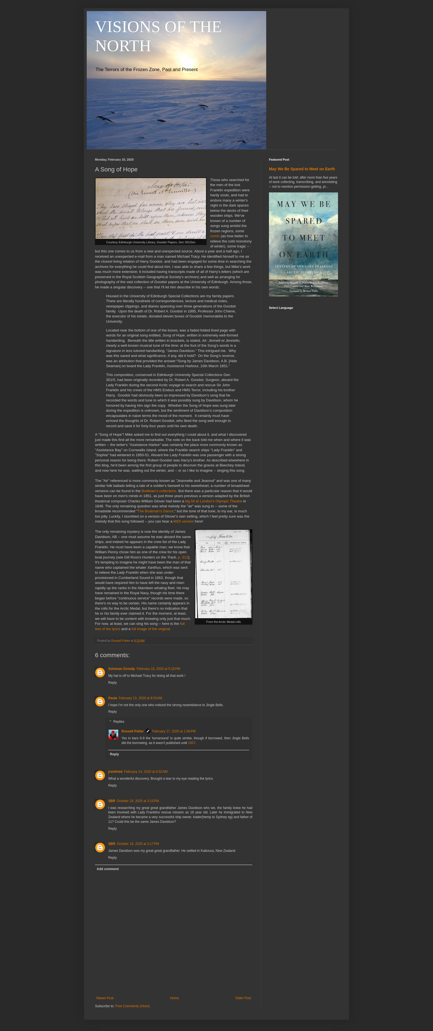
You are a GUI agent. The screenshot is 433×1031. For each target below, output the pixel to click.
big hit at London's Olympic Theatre (213, 501)
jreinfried (115, 772)
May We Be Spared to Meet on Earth (302, 169)
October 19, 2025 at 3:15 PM (138, 801)
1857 (192, 743)
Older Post (243, 998)
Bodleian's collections (159, 491)
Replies (118, 722)
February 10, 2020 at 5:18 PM (158, 669)
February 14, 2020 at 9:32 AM (145, 772)
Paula (112, 698)
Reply (112, 683)
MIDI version (183, 521)
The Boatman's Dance (155, 511)
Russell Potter (133, 731)
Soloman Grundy (121, 669)
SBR (111, 801)
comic (215, 236)
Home (174, 998)
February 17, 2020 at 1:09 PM (174, 731)
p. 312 (183, 557)
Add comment (108, 869)
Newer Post (104, 998)
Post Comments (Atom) (132, 1006)
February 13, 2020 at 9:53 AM (140, 698)
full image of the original (150, 629)
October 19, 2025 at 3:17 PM (138, 844)
